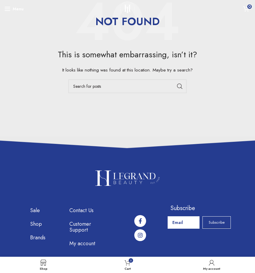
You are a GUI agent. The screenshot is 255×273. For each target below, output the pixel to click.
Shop (36, 224)
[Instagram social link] (140, 235)
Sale (35, 210)
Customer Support (80, 227)
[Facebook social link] (140, 221)
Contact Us (81, 210)
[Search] (127, 86)
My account (82, 243)
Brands (37, 237)
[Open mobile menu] (14, 9)
